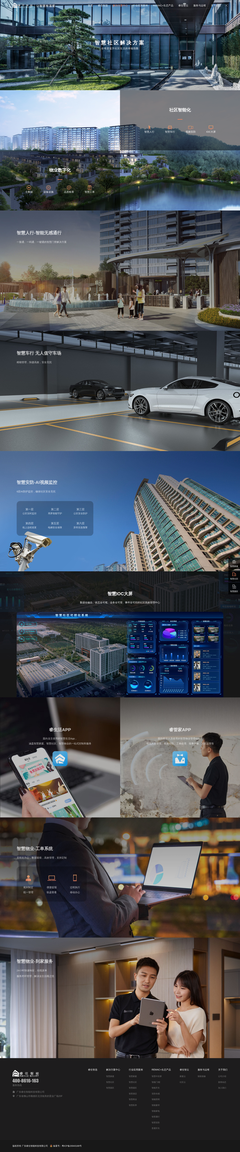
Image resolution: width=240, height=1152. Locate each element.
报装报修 (202, 1076)
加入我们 (222, 1088)
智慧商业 (133, 1099)
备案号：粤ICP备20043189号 (66, 1146)
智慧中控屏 (157, 1076)
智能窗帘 (156, 1105)
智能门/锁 (156, 1082)
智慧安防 (156, 1122)
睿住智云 (183, 5)
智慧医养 (133, 1105)
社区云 (183, 1082)
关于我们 (216, 5)
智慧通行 (156, 1117)
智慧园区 (110, 1088)
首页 (90, 5)
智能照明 (156, 1099)
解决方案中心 (120, 5)
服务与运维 (199, 5)
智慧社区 (110, 1082)
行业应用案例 (140, 5)
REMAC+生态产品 (163, 5)
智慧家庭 (110, 1076)
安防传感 (156, 1094)
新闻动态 (222, 1082)
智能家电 (156, 1111)
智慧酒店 (133, 1094)
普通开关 (156, 1128)
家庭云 (183, 1076)
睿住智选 (103, 5)
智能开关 (156, 1088)
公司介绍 (222, 1076)
